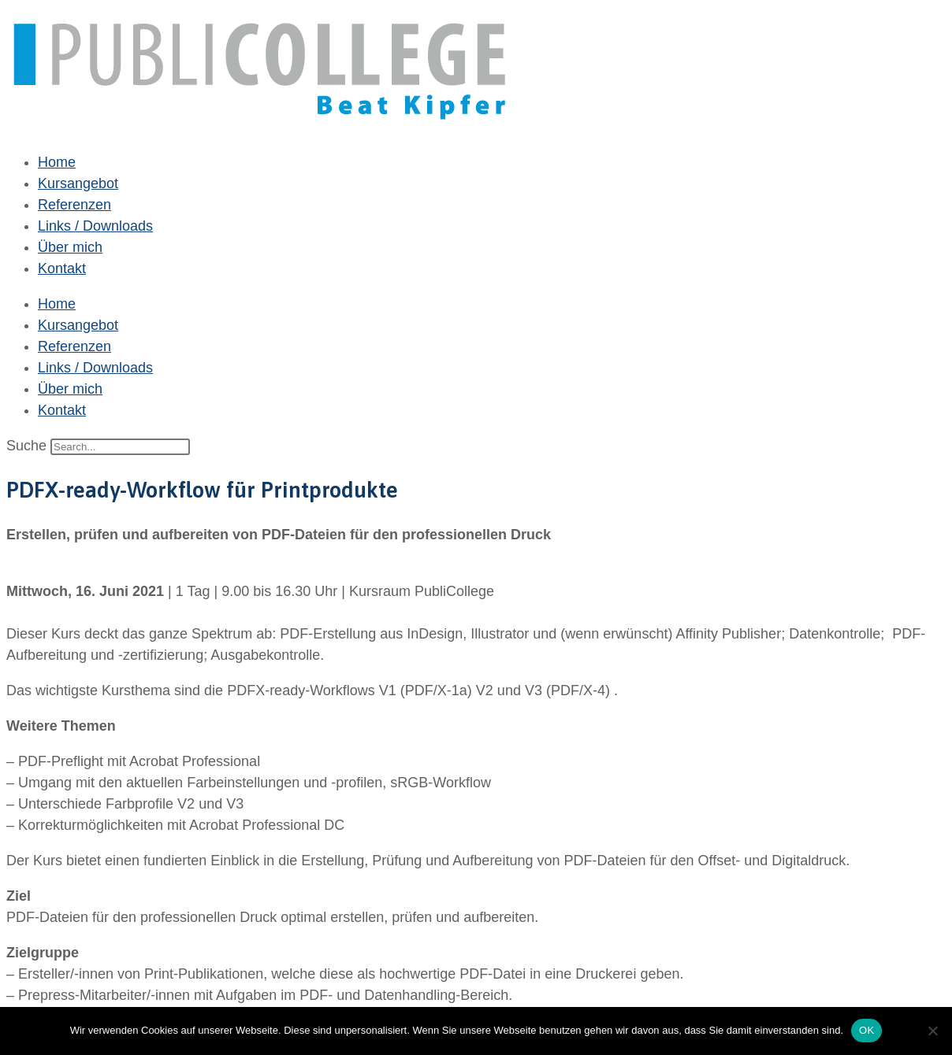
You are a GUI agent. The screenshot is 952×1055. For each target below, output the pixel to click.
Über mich (70, 247)
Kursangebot (78, 183)
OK (866, 1030)
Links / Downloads (95, 226)
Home (57, 162)
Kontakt (62, 268)
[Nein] (932, 1030)
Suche (26, 445)
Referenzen (74, 205)
